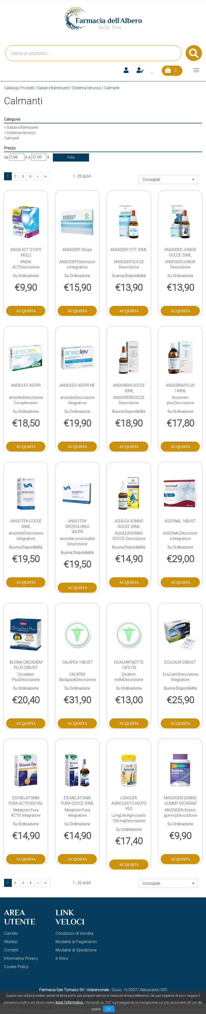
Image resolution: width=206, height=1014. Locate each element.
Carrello (11, 933)
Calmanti (11, 138)
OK (108, 1009)
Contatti (11, 950)
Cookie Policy (16, 966)
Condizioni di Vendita (74, 933)
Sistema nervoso (86, 88)
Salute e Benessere (53, 88)
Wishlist (11, 941)
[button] (168, 179)
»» (45, 176)
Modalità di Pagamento (76, 941)
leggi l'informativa (69, 1002)
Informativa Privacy (21, 958)
